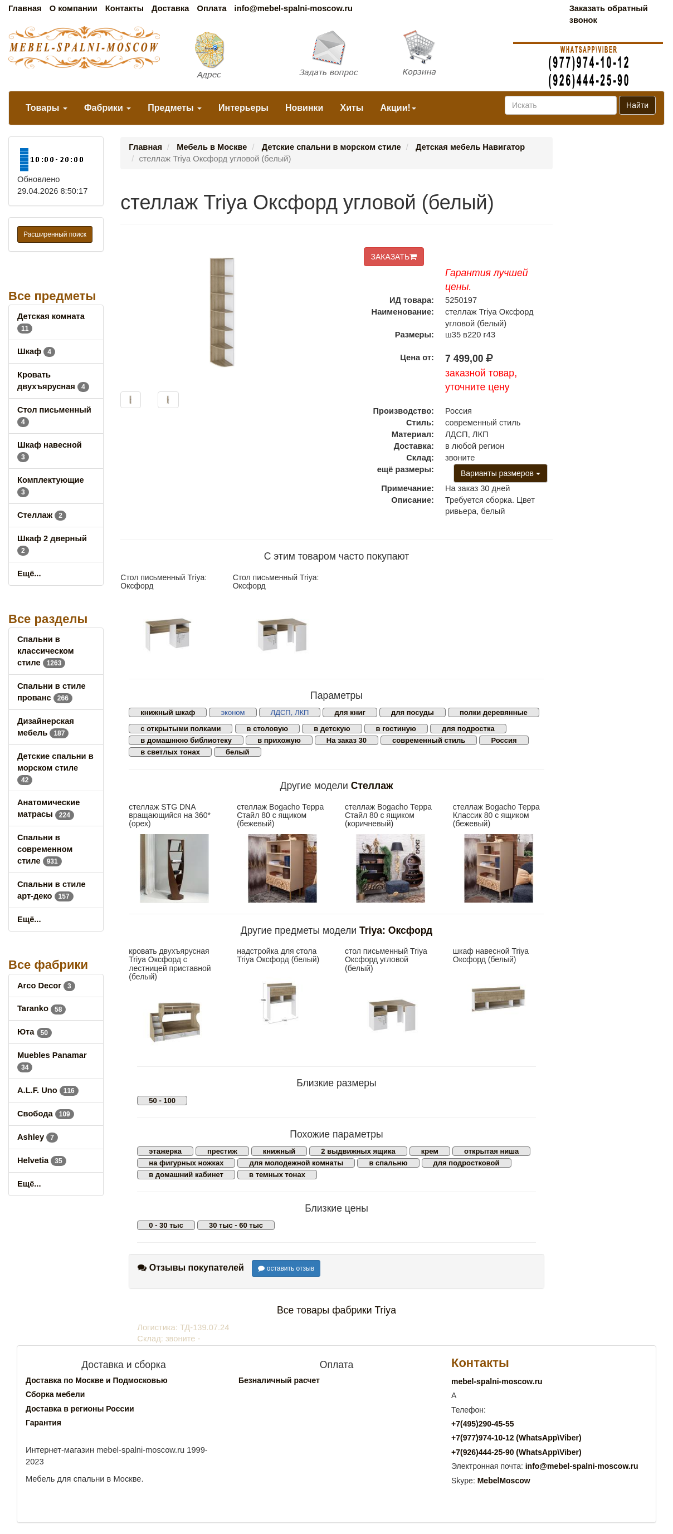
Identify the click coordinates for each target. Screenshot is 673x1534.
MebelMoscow (503, 1480)
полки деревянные (494, 712)
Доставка (170, 8)
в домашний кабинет (186, 1174)
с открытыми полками (180, 728)
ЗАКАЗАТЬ (394, 256)
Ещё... (29, 573)
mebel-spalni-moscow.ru (497, 1381)
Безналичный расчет (279, 1380)
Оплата (211, 8)
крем (429, 1151)
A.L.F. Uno (48, 1090)
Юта (34, 1031)
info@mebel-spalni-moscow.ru (294, 8)
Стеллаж (41, 515)
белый (238, 752)
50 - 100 (162, 1100)
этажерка (165, 1151)
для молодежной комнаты (296, 1163)
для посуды (412, 712)
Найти (637, 105)
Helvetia (41, 1160)
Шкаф (36, 351)
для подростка (468, 728)
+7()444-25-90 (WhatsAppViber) (516, 1452)
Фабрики (107, 107)
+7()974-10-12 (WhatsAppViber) (516, 1437)
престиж (222, 1151)
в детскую (332, 728)
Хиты (351, 107)
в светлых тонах (170, 752)
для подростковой (466, 1163)
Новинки (304, 107)
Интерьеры (243, 107)
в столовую (268, 728)
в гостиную (396, 728)
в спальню (388, 1163)
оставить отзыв (286, 1268)
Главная (25, 8)
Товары (46, 107)
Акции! (398, 107)
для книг (349, 712)
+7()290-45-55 (482, 1423)
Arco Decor (46, 985)
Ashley (37, 1137)
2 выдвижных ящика (358, 1151)
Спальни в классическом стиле (45, 651)
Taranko (41, 1008)
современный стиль (428, 740)
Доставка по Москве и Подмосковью (97, 1380)
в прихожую (279, 740)
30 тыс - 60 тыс (236, 1225)
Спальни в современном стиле (44, 849)
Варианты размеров (500, 473)
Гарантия (43, 1422)
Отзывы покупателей (191, 1267)
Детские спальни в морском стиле (55, 768)
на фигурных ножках (186, 1163)
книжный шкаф (167, 712)
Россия (503, 740)
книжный (279, 1151)
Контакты (124, 8)
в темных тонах (277, 1174)
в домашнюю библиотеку (186, 740)
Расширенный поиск (54, 234)
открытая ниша (491, 1151)
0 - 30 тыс (166, 1225)
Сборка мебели (55, 1394)
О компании (73, 8)
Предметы (175, 107)
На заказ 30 (346, 740)
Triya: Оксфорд (395, 930)
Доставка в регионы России (80, 1408)
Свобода (45, 1113)
